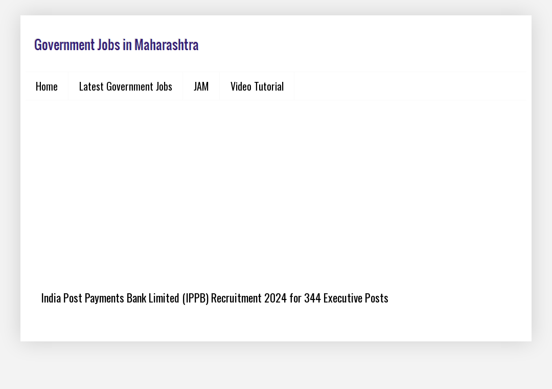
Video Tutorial (257, 86)
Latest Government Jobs (125, 86)
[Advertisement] (276, 187)
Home (47, 86)
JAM (201, 86)
